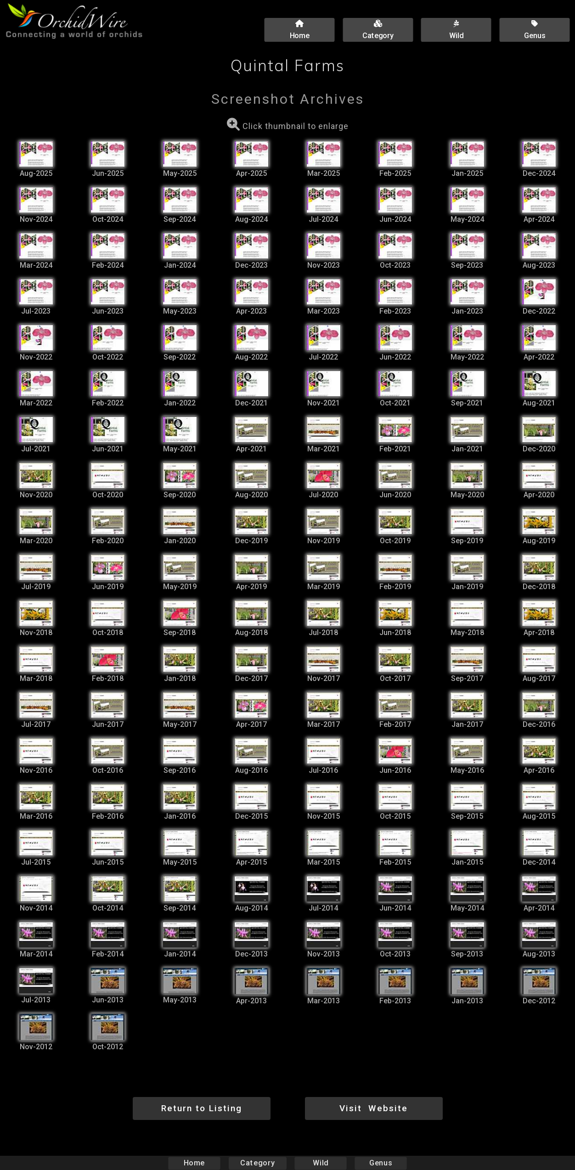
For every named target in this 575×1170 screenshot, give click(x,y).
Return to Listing (201, 1108)
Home (194, 1163)
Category (257, 1163)
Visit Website (373, 1108)
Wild (320, 1163)
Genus (380, 1163)
